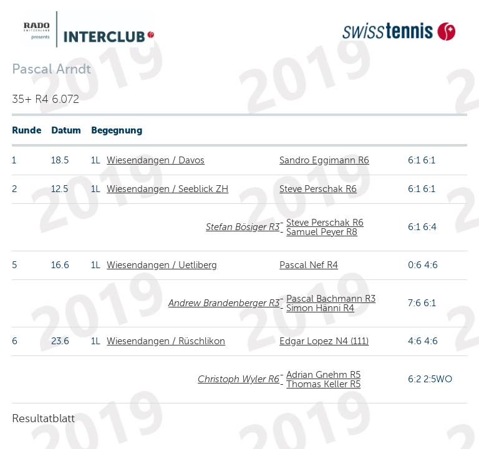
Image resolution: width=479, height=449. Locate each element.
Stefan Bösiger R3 (242, 227)
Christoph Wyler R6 (238, 379)
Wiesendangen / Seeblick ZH (167, 189)
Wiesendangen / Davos (156, 160)
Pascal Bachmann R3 (330, 299)
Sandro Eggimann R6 (324, 160)
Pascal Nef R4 (308, 265)
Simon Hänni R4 (320, 308)
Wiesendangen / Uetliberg (162, 265)
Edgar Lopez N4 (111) (324, 341)
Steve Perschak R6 (318, 189)
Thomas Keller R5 (323, 384)
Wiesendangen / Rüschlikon (166, 341)
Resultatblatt (43, 418)
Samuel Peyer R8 (321, 232)
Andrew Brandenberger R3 (223, 303)
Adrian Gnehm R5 (323, 375)
